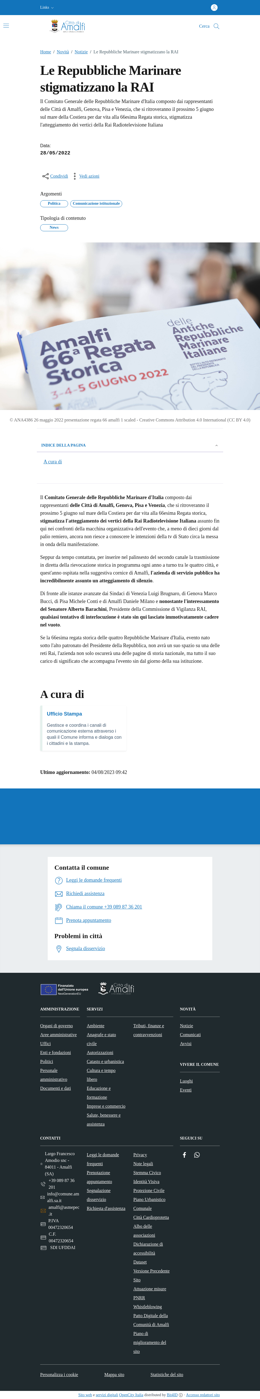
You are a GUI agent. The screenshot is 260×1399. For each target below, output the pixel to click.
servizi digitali (107, 1395)
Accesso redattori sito (203, 1395)
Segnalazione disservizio (98, 1195)
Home (45, 51)
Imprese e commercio (106, 1106)
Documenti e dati (55, 1088)
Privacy (140, 1154)
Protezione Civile (149, 1190)
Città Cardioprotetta (151, 1217)
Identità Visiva (146, 1181)
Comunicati (190, 1034)
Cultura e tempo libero (101, 1075)
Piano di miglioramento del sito (149, 1342)
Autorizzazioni (100, 1052)
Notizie (78, 52)
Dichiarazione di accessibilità (148, 1248)
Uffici (45, 1043)
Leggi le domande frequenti (103, 1159)
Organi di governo (56, 1025)
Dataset (140, 1262)
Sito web (85, 1395)
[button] (47, 7)
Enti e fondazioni (55, 1052)
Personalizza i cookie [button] (59, 1374)
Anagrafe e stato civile (101, 1039)
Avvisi (185, 1043)
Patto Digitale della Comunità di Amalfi (151, 1320)
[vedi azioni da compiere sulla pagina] (84, 176)
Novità (60, 52)
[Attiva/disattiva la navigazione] (6, 25)
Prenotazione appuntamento (99, 1177)
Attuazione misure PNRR (149, 1293)
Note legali (143, 1163)
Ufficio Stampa (64, 714)
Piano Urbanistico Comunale (149, 1204)
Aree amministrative (58, 1034)
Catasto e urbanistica (105, 1061)
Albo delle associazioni (144, 1231)
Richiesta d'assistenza (106, 1208)
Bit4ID (172, 1395)
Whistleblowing (147, 1306)
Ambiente (95, 1025)
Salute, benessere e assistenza (104, 1119)
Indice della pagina (130, 445)
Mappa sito (114, 1374)
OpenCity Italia (131, 1395)
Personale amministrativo (53, 1075)
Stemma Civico (147, 1172)
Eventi (186, 1090)
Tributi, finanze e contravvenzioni (148, 1030)
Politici (46, 1061)
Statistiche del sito (167, 1374)
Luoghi (186, 1081)
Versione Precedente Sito (151, 1275)
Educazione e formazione (99, 1093)
